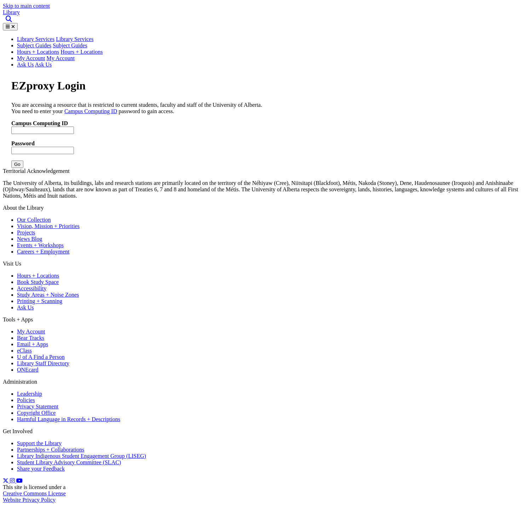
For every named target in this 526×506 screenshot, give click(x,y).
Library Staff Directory (43, 363)
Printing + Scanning (39, 301)
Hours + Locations (38, 52)
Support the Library (39, 443)
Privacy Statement (37, 406)
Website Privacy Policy (29, 500)
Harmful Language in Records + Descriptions (68, 419)
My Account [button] (61, 58)
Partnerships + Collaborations (50, 450)
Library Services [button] (35, 39)
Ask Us (25, 65)
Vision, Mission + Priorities (48, 226)
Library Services (74, 39)
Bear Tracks (30, 338)
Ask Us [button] (43, 65)
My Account (31, 58)
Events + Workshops (40, 245)
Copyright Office (36, 413)
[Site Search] (9, 19)
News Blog (29, 239)
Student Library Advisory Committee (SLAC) (69, 462)
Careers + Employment (43, 252)
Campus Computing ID (90, 111)
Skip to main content (26, 6)
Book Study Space (38, 282)
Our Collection (34, 220)
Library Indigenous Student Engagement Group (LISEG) (81, 456)
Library (11, 12)
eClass (24, 351)
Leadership (29, 394)
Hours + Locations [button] (81, 52)
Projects (26, 232)
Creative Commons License (34, 493)
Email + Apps (32, 344)
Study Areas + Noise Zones (48, 295)
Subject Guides (34, 45)
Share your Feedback (41, 469)
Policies (26, 400)
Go (17, 164)
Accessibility (32, 288)
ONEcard (27, 370)
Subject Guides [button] (70, 45)
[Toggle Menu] (10, 26)
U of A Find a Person (41, 357)
